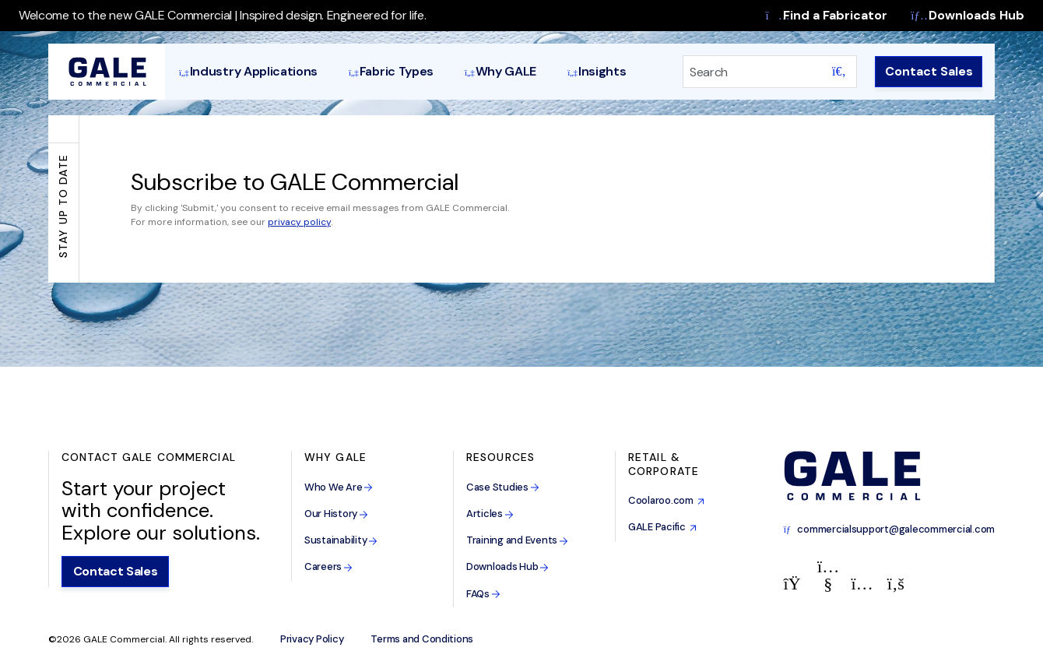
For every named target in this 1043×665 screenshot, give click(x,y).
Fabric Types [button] (391, 71)
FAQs (483, 593)
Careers (328, 566)
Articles (490, 513)
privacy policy (299, 222)
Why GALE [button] (500, 71)
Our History (336, 513)
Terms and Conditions (421, 639)
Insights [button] (596, 71)
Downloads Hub (967, 15)
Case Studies (502, 487)
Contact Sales (929, 71)
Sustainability (341, 540)
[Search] (749, 71)
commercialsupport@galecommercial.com (889, 529)
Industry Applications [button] (248, 71)
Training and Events (517, 540)
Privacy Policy (311, 639)
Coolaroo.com (666, 500)
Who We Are (338, 487)
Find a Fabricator (827, 15)
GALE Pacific (662, 526)
